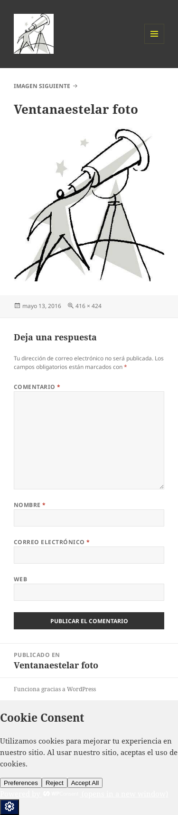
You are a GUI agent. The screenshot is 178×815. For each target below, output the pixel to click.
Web (20, 579)
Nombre (30, 505)
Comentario (37, 387)
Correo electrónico (52, 542)
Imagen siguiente (42, 86)
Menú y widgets (154, 43)
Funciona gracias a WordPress (55, 689)
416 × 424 (88, 306)
